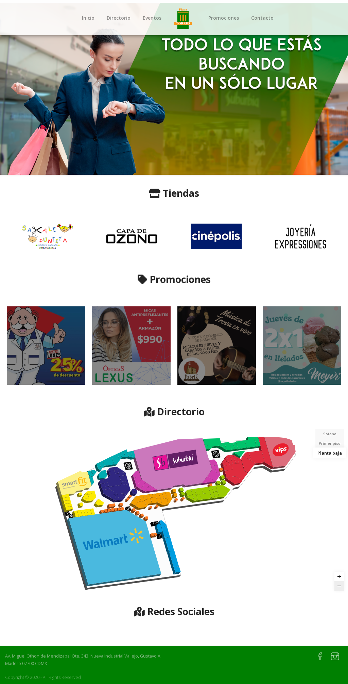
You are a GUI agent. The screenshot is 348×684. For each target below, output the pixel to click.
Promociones (223, 18)
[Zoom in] (339, 576)
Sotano (329, 433)
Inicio (88, 18)
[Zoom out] (339, 586)
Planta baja (329, 453)
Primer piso (330, 443)
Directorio (118, 18)
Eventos (152, 18)
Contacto (262, 18)
